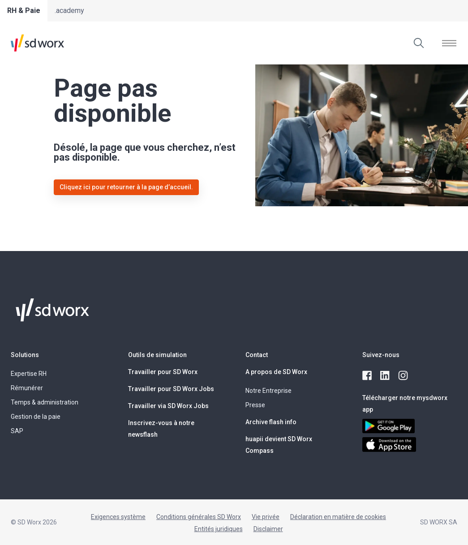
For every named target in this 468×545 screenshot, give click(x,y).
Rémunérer (27, 388)
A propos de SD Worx (276, 371)
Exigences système (118, 516)
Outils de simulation (157, 354)
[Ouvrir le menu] (449, 43)
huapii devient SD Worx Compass (278, 444)
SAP (17, 430)
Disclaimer (268, 528)
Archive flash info (270, 422)
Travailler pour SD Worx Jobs (171, 388)
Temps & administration (44, 402)
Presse (255, 405)
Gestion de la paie (35, 416)
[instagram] (403, 375)
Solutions (25, 354)
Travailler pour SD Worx (163, 371)
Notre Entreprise (268, 390)
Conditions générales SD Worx (198, 516)
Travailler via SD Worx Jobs (168, 405)
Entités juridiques (218, 528)
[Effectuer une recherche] (419, 43)
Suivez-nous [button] (380, 354)
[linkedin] (385, 375)
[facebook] (367, 375)
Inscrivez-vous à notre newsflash (161, 428)
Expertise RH (29, 373)
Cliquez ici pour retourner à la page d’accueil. (126, 187)
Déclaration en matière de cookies (338, 516)
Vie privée (265, 516)
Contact (256, 354)
